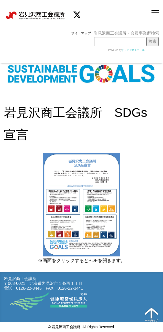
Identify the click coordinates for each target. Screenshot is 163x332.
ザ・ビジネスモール (133, 50)
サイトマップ (81, 33)
